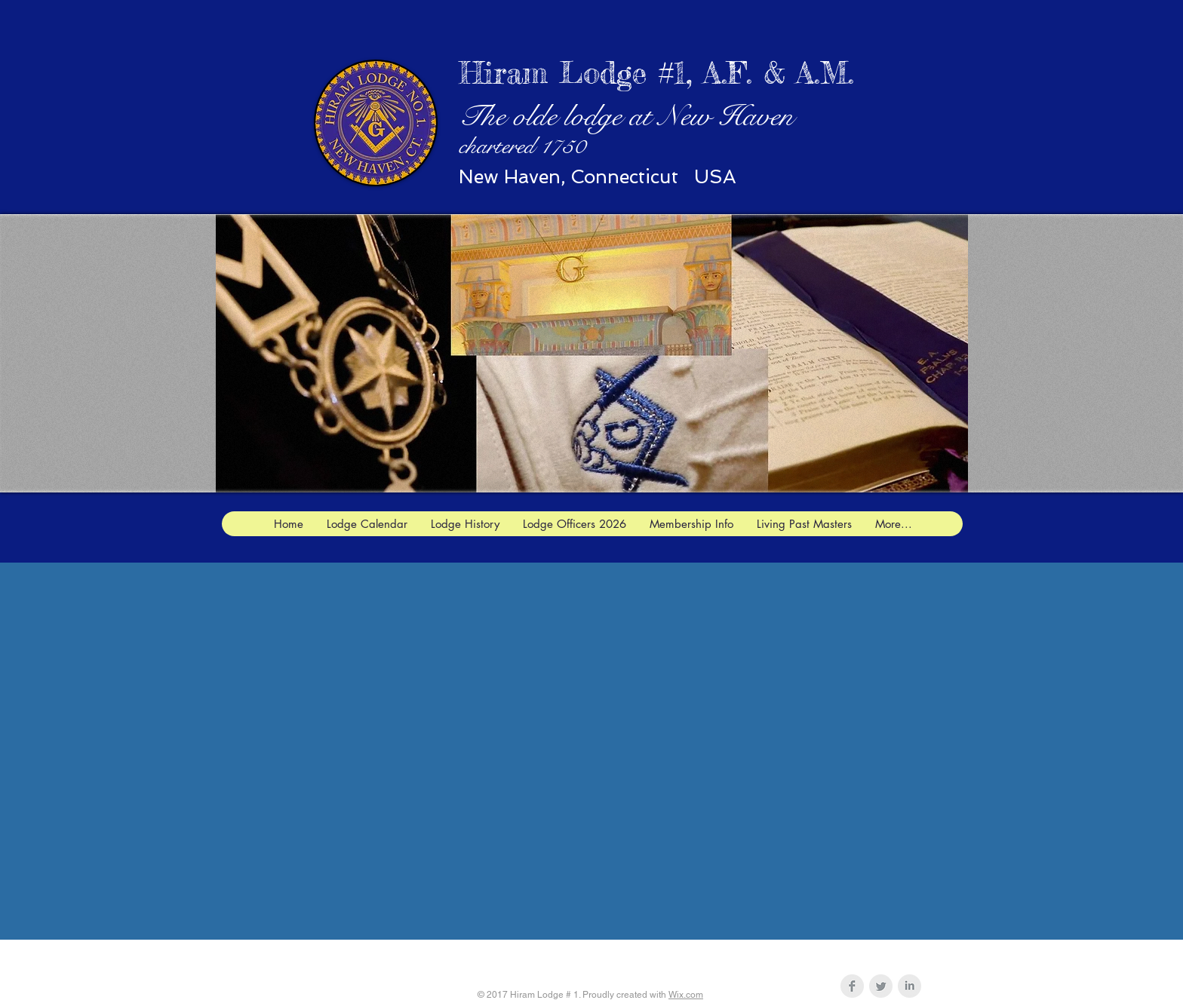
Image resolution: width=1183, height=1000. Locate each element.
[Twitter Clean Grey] (881, 986)
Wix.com (685, 994)
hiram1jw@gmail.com (674, 957)
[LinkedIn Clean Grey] (909, 986)
